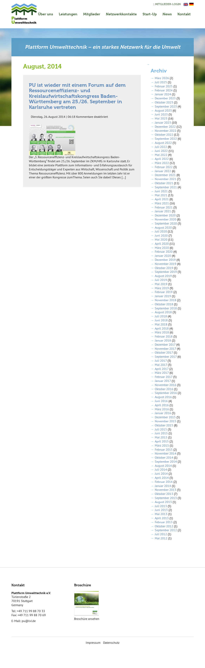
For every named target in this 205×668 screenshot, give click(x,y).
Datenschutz (111, 643)
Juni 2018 (161, 320)
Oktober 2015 (164, 425)
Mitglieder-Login (167, 4)
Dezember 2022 (165, 126)
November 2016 (165, 385)
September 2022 (166, 139)
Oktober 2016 (164, 389)
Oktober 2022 (164, 134)
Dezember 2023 (165, 98)
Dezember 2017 (165, 344)
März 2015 (162, 445)
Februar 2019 (164, 292)
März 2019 (162, 288)
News (167, 14)
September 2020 (166, 223)
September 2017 (166, 356)
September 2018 (166, 308)
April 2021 (162, 199)
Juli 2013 (161, 506)
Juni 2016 (161, 401)
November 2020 (165, 219)
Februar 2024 (164, 90)
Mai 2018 (161, 324)
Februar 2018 (164, 336)
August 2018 (163, 312)
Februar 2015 (164, 449)
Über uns (45, 14)
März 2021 (162, 203)
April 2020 (162, 244)
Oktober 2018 (164, 304)
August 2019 (163, 276)
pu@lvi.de (29, 621)
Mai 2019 (161, 284)
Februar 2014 (164, 482)
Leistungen (68, 14)
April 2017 (162, 369)
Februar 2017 (163, 377)
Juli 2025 (161, 82)
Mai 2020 (161, 239)
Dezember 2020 (165, 215)
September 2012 (166, 530)
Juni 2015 (161, 433)
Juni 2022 (161, 151)
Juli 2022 (161, 147)
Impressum (93, 643)
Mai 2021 (161, 195)
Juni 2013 (161, 510)
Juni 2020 (161, 235)
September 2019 (166, 272)
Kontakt (184, 14)
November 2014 (165, 453)
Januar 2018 (163, 340)
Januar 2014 (163, 486)
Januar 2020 (163, 256)
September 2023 (166, 106)
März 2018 (162, 332)
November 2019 (165, 264)
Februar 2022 (164, 167)
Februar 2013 (164, 522)
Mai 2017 (161, 365)
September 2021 (166, 187)
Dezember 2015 (165, 417)
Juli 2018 (161, 316)
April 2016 (162, 405)
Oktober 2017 (164, 352)
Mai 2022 (161, 155)
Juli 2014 (161, 469)
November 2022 (165, 131)
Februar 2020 (164, 251)
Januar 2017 (163, 381)
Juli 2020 (161, 231)
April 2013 (162, 518)
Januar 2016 (163, 413)
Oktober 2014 (164, 457)
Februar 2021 (164, 207)
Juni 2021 (161, 191)
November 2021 (165, 179)
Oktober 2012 (164, 526)
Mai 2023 (161, 118)
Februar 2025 (164, 86)
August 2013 (163, 502)
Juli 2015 (161, 429)
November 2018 (165, 300)
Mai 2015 (161, 437)
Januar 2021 (163, 211)
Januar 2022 (163, 171)
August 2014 (163, 466)
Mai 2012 (161, 538)
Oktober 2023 (164, 102)
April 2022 (162, 159)
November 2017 (165, 348)
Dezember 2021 (165, 175)
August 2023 (163, 110)
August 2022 (163, 143)
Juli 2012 (161, 534)
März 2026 (162, 78)
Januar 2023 (163, 122)
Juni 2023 (161, 114)
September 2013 (166, 498)
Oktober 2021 (164, 183)
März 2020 (162, 248)
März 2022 (162, 163)
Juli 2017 (161, 361)
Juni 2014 (161, 473)
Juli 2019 (161, 280)
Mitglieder (91, 14)
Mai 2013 (161, 514)
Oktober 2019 (164, 268)
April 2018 (162, 328)
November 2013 (165, 490)
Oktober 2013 (164, 494)
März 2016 (162, 409)
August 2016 (163, 397)
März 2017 (162, 373)
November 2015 (165, 421)
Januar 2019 (163, 296)
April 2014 (162, 478)
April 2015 (162, 441)
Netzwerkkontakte (121, 14)
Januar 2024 (163, 94)
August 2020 (163, 227)
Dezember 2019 (165, 260)
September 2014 (166, 461)
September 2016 (166, 393)
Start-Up (150, 14)
